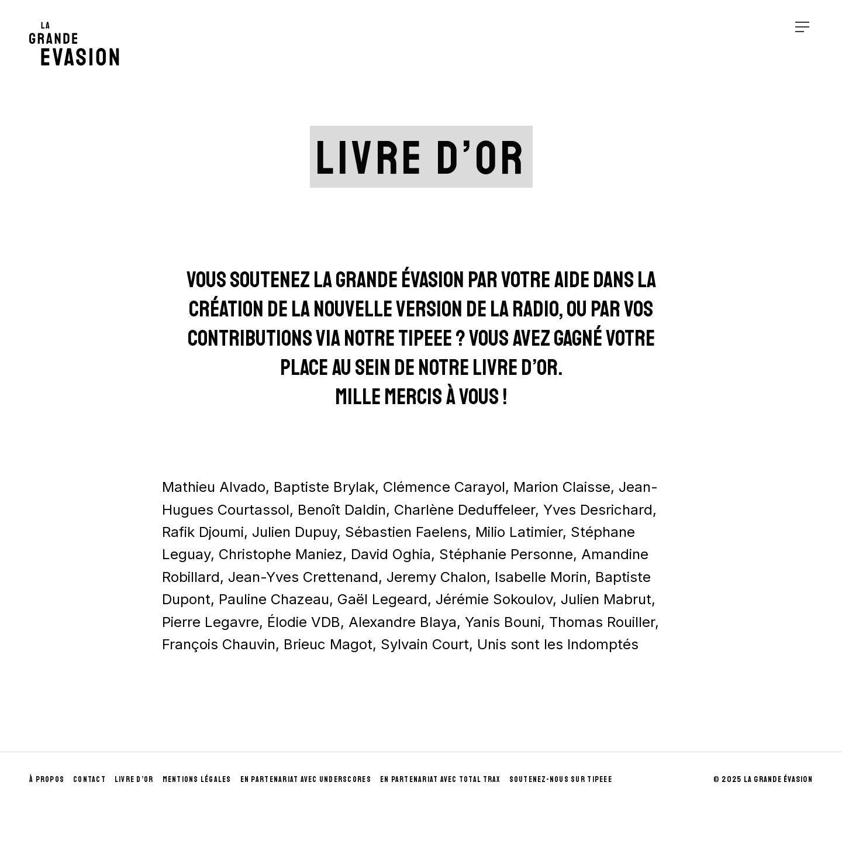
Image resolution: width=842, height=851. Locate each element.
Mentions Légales (197, 779)
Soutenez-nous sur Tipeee (560, 779)
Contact (89, 779)
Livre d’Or (134, 779)
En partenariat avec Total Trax (440, 779)
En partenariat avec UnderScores (305, 779)
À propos (46, 779)
